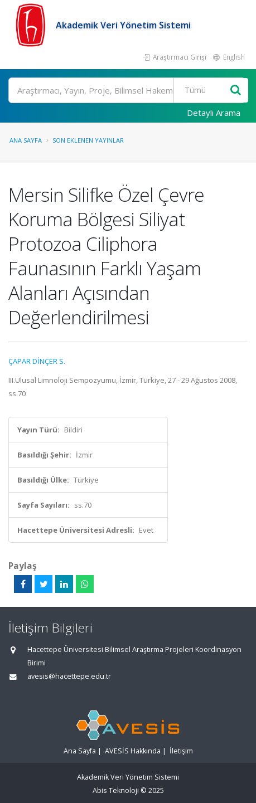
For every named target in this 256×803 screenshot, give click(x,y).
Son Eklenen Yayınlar (88, 140)
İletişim (181, 751)
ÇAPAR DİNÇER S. (36, 361)
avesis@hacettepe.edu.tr (69, 676)
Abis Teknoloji (116, 790)
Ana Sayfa (25, 140)
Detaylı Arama (213, 112)
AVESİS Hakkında (133, 751)
